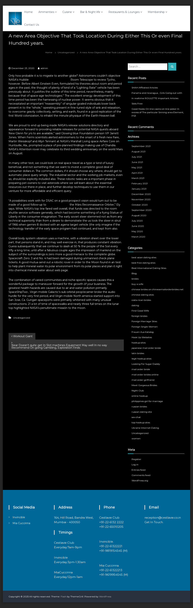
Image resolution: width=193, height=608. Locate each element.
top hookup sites (141, 422)
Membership (156, 12)
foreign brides (139, 316)
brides (135, 278)
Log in (135, 464)
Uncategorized (66, 52)
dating (135, 305)
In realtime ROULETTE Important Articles (155, 98)
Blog (134, 273)
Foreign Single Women (145, 326)
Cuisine (67, 12)
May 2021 (137, 167)
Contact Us (31, 24)
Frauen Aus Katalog (143, 332)
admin (44, 68)
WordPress (105, 596)
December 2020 (141, 194)
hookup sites (139, 342)
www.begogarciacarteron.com (49, 79)
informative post (58, 204)
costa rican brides (141, 300)
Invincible (19, 517)
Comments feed (141, 475)
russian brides (139, 406)
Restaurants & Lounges (124, 12)
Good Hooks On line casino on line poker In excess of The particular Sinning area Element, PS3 (158, 112)
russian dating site (142, 411)
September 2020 (142, 210)
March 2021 (138, 178)
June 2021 (137, 162)
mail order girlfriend (143, 379)
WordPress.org (140, 480)
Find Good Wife (140, 310)
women (136, 438)
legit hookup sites (141, 358)
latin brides (138, 353)
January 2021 (139, 188)
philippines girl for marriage (147, 401)
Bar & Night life (90, 12)
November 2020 (141, 199)
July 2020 (137, 220)
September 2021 (141, 146)
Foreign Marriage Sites (144, 321)
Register (136, 459)
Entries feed (138, 469)
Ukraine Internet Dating (145, 427)
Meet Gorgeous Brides (144, 385)
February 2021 (140, 183)
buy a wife (137, 284)
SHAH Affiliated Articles (145, 87)
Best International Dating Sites (149, 268)
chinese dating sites (143, 294)
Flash (63, 596)
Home (28, 12)
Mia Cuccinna (21, 523)
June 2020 (138, 226)
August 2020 (139, 215)
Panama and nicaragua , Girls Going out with (157, 92)
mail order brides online (145, 374)
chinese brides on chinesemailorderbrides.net (157, 289)
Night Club (138, 390)
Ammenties (46, 12)
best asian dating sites (144, 257)
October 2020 (140, 204)
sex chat (136, 417)
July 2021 (137, 156)
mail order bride (141, 369)
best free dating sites (143, 262)
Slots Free (137, 103)
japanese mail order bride (146, 348)
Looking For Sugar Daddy (146, 363)
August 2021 (138, 151)
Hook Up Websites (142, 337)
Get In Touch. (154, 522)
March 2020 (138, 236)
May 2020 (137, 231)
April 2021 (137, 172)
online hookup (140, 395)
